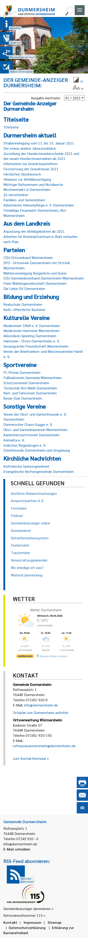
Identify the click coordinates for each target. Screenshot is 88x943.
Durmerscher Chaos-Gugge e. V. (28, 424)
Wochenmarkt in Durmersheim (26, 189)
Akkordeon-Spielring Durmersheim (29, 335)
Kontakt (10, 922)
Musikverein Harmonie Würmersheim (31, 330)
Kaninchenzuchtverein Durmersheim (31, 434)
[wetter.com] (25, 657)
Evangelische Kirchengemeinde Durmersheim (38, 471)
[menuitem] (78, 80)
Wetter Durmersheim (46, 610)
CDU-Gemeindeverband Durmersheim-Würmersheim (43, 278)
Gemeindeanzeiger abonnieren (27, 908)
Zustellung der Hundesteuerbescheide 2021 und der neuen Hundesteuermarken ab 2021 (41, 156)
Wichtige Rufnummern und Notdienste (33, 184)
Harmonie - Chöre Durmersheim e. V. (31, 341)
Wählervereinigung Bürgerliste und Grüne (35, 273)
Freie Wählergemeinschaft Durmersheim (34, 283)
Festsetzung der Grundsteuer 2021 (30, 168)
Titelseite (11, 127)
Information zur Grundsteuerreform (30, 163)
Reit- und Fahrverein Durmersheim (30, 393)
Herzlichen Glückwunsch (22, 174)
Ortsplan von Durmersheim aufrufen (40, 712)
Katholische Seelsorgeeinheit (26, 466)
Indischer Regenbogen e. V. (24, 445)
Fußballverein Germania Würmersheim (32, 377)
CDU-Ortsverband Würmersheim (28, 257)
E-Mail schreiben (16, 849)
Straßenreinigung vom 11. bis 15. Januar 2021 (38, 143)
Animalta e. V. (14, 440)
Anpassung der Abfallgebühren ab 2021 (34, 231)
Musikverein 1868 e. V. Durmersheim (31, 325)
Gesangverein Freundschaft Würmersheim (35, 346)
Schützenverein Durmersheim (26, 382)
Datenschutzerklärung (27, 927)
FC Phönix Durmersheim (21, 372)
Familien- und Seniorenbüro (24, 199)
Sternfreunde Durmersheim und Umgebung (36, 450)
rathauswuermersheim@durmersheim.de (44, 745)
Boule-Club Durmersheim (22, 398)
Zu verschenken (15, 194)
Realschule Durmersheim (22, 304)
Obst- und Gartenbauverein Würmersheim (35, 429)
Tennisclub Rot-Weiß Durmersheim (30, 388)
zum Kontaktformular (29, 758)
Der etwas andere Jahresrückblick (29, 148)
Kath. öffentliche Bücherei (24, 309)
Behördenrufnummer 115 (23, 915)
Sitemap (54, 922)
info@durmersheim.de (41, 705)
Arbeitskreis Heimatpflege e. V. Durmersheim (38, 205)
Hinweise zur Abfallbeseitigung (27, 179)
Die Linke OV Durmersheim (24, 288)
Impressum (32, 922)
